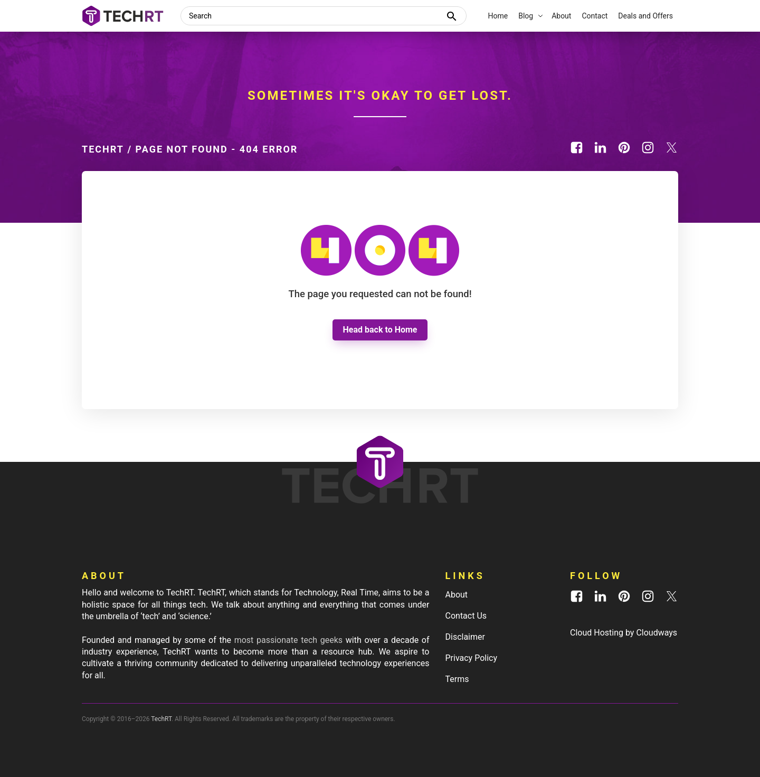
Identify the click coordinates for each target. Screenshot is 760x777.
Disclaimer (465, 637)
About (456, 595)
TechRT (103, 149)
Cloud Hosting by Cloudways (623, 633)
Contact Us (466, 616)
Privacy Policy (471, 658)
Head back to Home (380, 330)
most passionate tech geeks (288, 640)
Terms (457, 679)
